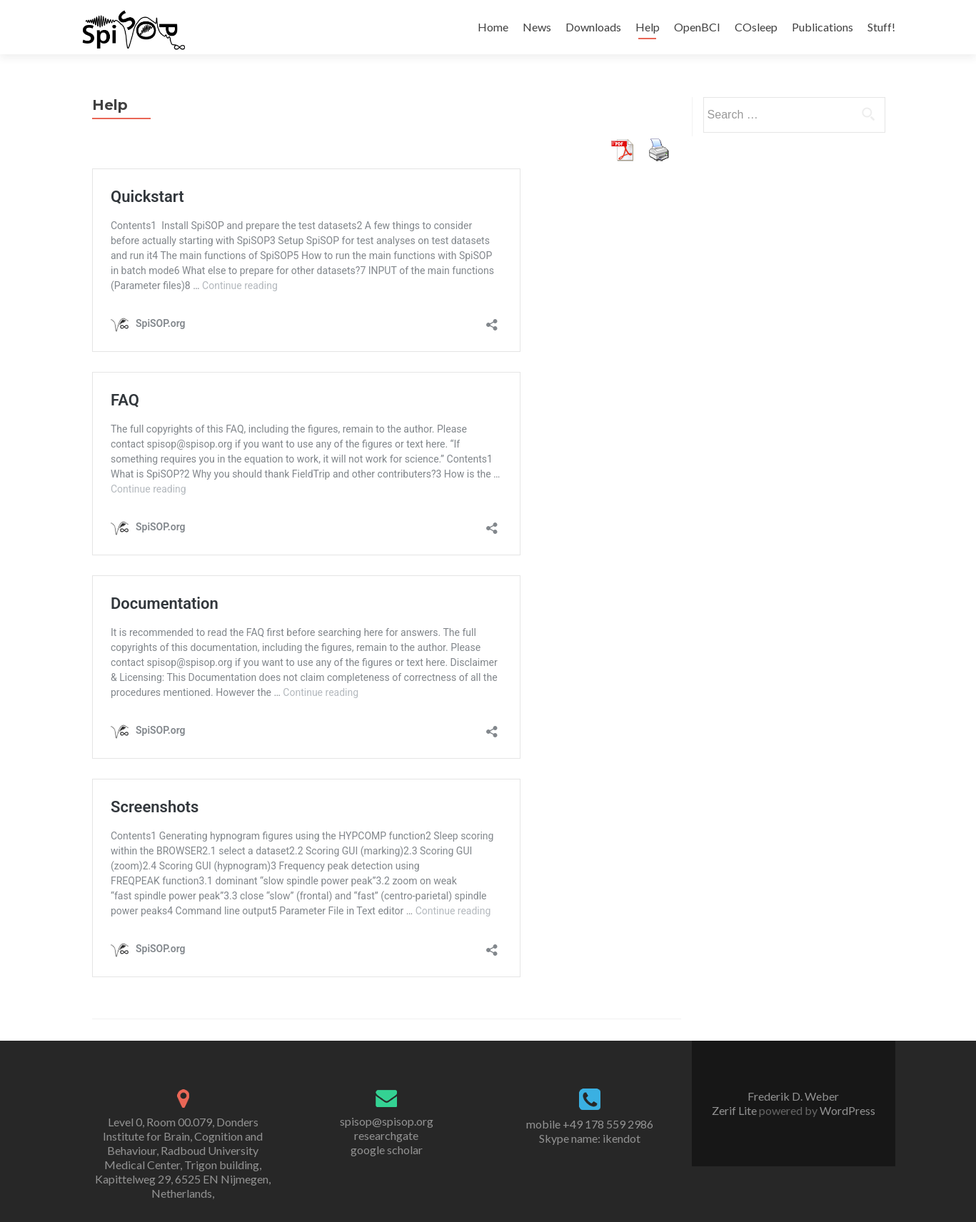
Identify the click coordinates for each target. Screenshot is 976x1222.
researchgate (386, 1135)
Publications (822, 27)
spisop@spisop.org (386, 1121)
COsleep (756, 27)
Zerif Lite (735, 1110)
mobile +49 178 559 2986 (589, 1124)
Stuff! (881, 27)
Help (647, 27)
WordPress (846, 1110)
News (537, 27)
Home (493, 27)
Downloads (593, 27)
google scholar (387, 1149)
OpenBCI (697, 27)
